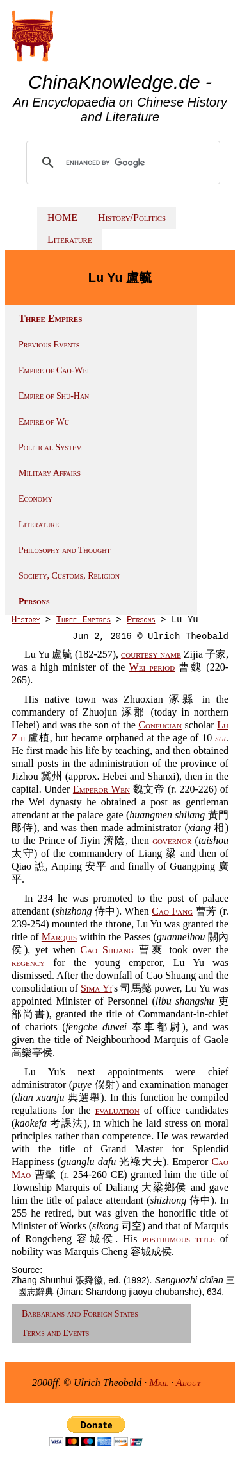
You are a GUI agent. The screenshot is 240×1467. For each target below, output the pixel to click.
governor (171, 840)
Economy (35, 499)
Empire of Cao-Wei (54, 370)
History (26, 620)
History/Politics (132, 217)
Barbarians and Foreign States (80, 1314)
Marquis (59, 936)
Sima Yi (96, 988)
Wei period (152, 667)
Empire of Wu (44, 421)
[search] (124, 162)
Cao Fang (172, 911)
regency (28, 962)
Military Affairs (50, 473)
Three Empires (83, 620)
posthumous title (179, 1238)
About (188, 1382)
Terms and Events (55, 1333)
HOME (62, 217)
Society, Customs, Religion (69, 576)
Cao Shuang (106, 949)
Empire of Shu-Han (54, 396)
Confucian (160, 724)
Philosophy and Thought (65, 550)
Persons (34, 601)
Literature (69, 239)
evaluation (117, 1110)
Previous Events (49, 344)
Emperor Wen (101, 789)
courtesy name (151, 654)
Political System (50, 447)
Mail (158, 1382)
